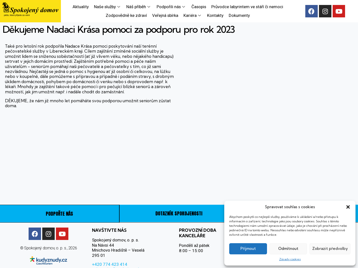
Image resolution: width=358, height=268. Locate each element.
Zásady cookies (290, 259)
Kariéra (193, 15)
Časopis (198, 6)
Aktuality (80, 6)
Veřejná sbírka (165, 15)
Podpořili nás (171, 6)
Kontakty (215, 15)
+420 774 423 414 (109, 251)
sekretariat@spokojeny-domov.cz (123, 256)
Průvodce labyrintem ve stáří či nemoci (247, 6)
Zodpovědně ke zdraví (126, 15)
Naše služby (107, 6)
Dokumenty (239, 15)
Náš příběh (138, 6)
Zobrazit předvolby (330, 248)
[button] (348, 206)
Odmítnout (288, 248)
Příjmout (248, 248)
